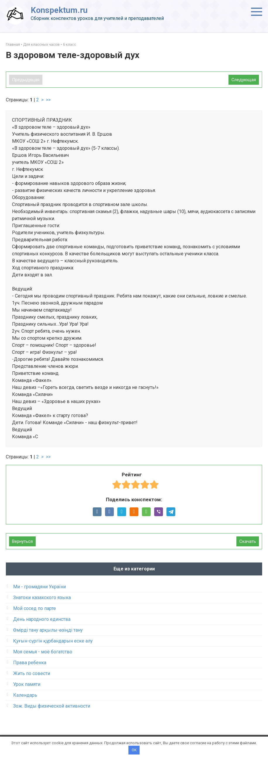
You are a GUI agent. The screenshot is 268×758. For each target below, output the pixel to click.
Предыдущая (25, 79)
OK (134, 750)
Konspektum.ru (59, 10)
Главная (13, 44)
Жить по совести (31, 673)
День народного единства (42, 619)
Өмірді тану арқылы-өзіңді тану (48, 630)
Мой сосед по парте (34, 608)
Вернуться (22, 541)
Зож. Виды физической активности (51, 706)
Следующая (243, 79)
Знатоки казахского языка (42, 597)
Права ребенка (29, 662)
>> (48, 100)
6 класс (69, 44)
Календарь (25, 695)
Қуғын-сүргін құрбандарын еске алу (53, 641)
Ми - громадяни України (39, 586)
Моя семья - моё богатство (42, 652)
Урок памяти (26, 684)
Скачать (247, 541)
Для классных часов (41, 44)
